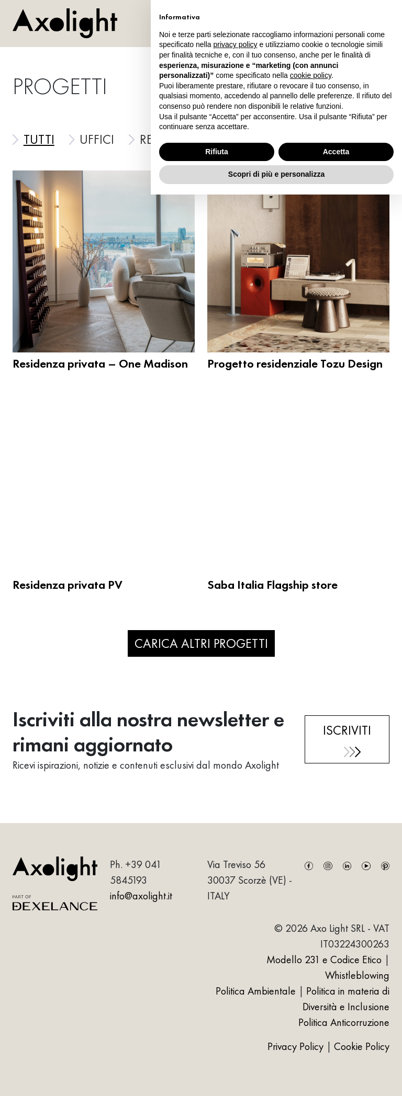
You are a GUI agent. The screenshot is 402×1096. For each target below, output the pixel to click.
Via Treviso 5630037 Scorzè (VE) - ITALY (249, 880)
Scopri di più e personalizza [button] (276, 174)
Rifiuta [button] (216, 151)
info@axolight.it (141, 896)
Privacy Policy (296, 1046)
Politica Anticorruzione (343, 1022)
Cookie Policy (361, 1046)
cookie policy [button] (310, 75)
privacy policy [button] (236, 44)
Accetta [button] (336, 151)
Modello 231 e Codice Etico (324, 959)
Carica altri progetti (201, 643)
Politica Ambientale (256, 991)
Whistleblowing (357, 975)
